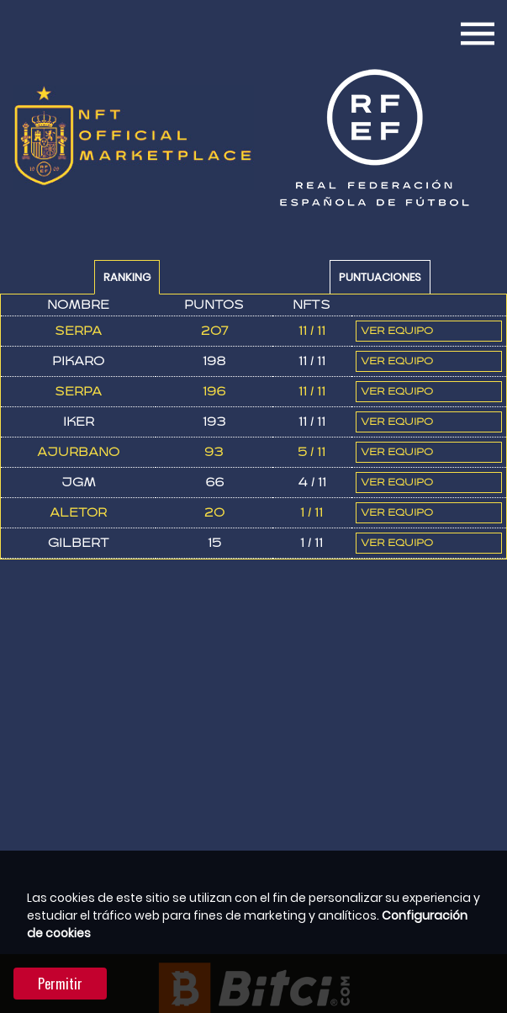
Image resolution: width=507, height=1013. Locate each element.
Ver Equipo (397, 331)
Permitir (60, 983)
